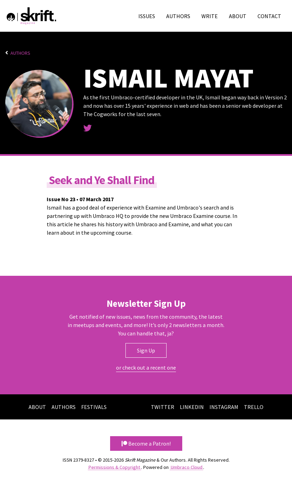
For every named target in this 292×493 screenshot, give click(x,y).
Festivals (94, 406)
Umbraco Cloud (186, 467)
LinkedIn (192, 406)
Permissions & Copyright (114, 467)
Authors (178, 16)
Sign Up (146, 350)
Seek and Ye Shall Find (102, 179)
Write (209, 16)
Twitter (162, 406)
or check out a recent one (146, 367)
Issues (146, 16)
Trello (253, 406)
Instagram (223, 406)
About (237, 16)
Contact (269, 16)
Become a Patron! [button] (146, 443)
